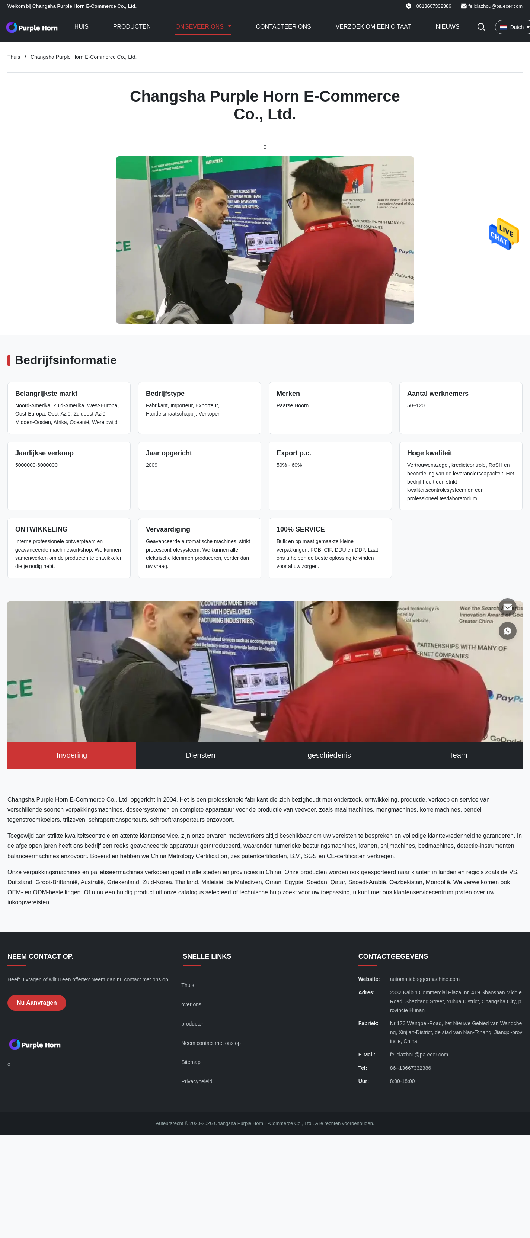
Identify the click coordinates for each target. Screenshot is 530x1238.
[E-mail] (508, 607)
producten (192, 1024)
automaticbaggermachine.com (425, 979)
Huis (81, 26)
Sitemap (190, 1062)
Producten (132, 26)
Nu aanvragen (37, 1003)
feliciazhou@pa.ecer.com (496, 6)
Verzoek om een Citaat (373, 26)
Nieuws (448, 26)
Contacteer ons (283, 26)
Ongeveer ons (200, 26)
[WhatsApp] (508, 631)
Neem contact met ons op (211, 1043)
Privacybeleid (196, 1081)
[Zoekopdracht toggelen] (481, 27)
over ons (191, 1004)
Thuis (13, 57)
